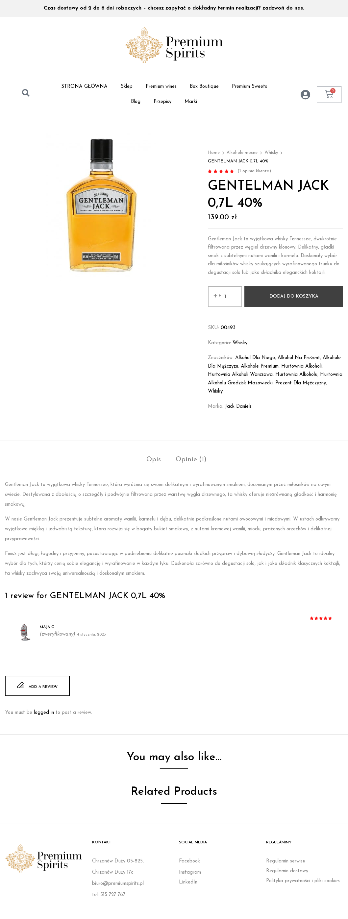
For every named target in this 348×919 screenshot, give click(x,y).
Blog (135, 101)
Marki (191, 101)
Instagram (190, 872)
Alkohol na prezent (299, 357)
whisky (215, 391)
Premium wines (161, 86)
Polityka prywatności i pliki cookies (303, 881)
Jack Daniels (238, 406)
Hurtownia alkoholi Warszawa (240, 374)
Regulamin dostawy (287, 871)
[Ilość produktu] (225, 296)
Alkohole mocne (242, 153)
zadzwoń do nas (282, 8)
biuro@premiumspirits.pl (118, 883)
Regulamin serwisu (285, 861)
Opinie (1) (191, 459)
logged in (44, 712)
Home (214, 153)
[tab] (153, 460)
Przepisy (162, 101)
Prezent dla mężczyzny (300, 383)
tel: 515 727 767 (108, 894)
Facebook (189, 861)
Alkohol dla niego (255, 357)
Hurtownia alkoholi (301, 366)
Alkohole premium (260, 366)
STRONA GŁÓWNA (84, 86)
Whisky (271, 153)
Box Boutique (204, 86)
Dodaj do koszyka (293, 296)
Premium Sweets (249, 86)
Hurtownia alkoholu (296, 374)
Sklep (127, 86)
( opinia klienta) (254, 171)
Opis (153, 459)
